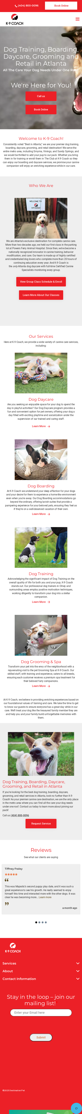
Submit (41, 1037)
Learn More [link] (41, 426)
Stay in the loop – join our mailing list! (41, 1000)
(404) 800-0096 (28, 5)
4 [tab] (46, 922)
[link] (61, 6)
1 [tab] (36, 922)
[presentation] (41, 1024)
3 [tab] (43, 922)
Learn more (45, 897)
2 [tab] (39, 922)
